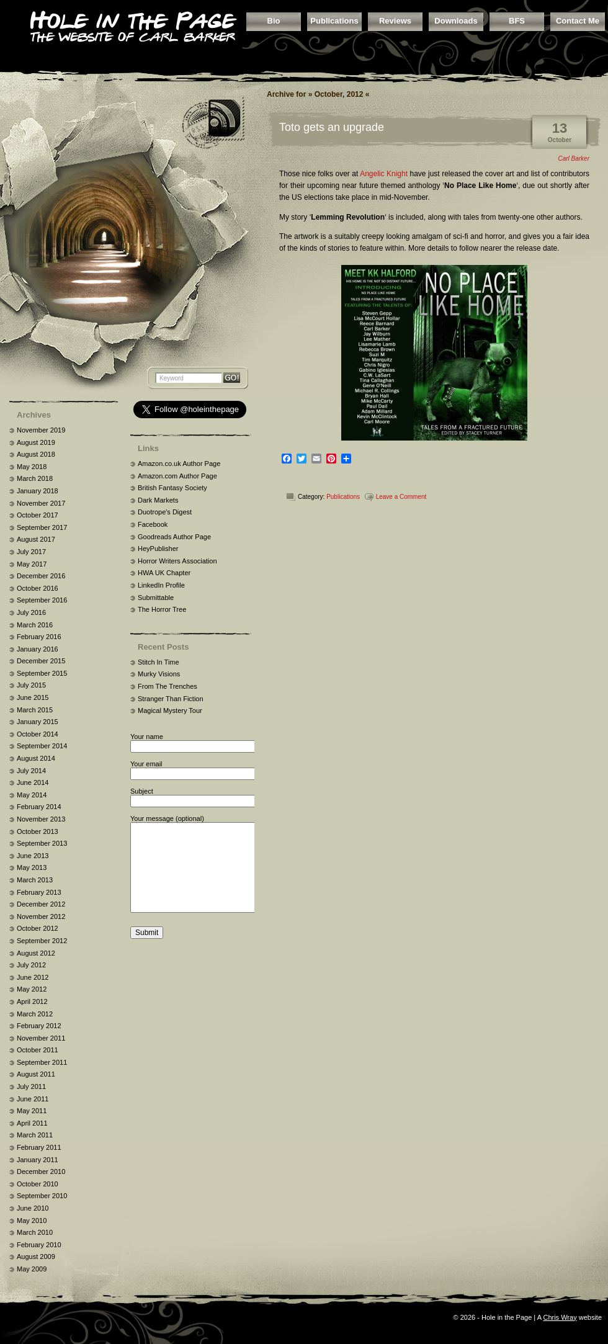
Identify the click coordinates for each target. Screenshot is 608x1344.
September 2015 (42, 673)
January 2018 (37, 491)
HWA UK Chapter (164, 572)
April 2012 (32, 1001)
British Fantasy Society (172, 487)
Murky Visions (159, 674)
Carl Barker (573, 158)
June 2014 (32, 782)
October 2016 (37, 588)
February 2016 (39, 636)
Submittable (156, 597)
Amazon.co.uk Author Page (179, 463)
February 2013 (39, 892)
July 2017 (31, 551)
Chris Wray (559, 1317)
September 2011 (42, 1062)
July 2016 (31, 612)
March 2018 (35, 478)
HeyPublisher (158, 548)
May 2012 (32, 989)
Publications (334, 20)
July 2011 (31, 1086)
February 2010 (39, 1244)
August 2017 (36, 539)
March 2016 (35, 625)
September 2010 (42, 1195)
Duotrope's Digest (165, 512)
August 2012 (36, 953)
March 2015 (35, 710)
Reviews (395, 20)
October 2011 (37, 1050)
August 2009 (36, 1256)
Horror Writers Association (177, 561)
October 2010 (37, 1184)
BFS (517, 20)
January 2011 (37, 1159)
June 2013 (32, 855)
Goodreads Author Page (174, 536)
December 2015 (41, 661)
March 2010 (35, 1232)
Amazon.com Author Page (177, 476)
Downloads (455, 20)
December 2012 (41, 904)
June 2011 (32, 1099)
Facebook (153, 524)
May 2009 (32, 1269)
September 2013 (42, 843)
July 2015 (31, 685)
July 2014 (31, 770)
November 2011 (41, 1038)
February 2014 (39, 806)
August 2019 (36, 442)
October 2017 (37, 515)
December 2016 (41, 576)
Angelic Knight (384, 173)
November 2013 (41, 819)
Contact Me (577, 20)
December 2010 (41, 1171)
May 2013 (32, 867)
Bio (273, 20)
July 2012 (31, 965)
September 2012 (42, 940)
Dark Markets (158, 500)
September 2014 (42, 746)
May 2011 (32, 1110)
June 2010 (32, 1208)
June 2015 (32, 697)
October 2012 (37, 928)
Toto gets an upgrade (331, 127)
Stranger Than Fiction (170, 698)
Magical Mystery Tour (170, 710)
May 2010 (32, 1220)
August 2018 (36, 454)
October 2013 (37, 831)
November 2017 (41, 503)
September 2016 (42, 600)
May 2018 (32, 466)
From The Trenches (167, 686)
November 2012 (41, 916)
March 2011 (35, 1135)
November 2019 (41, 430)
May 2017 (32, 564)
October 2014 (37, 734)
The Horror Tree (162, 609)
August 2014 (36, 758)
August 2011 (36, 1074)
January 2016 (37, 649)
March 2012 (35, 1014)
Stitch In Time (158, 662)
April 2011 (32, 1123)
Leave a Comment (401, 496)
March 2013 (35, 880)
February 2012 (39, 1025)
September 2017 (42, 527)
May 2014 (32, 795)
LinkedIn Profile (161, 585)
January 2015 (37, 721)
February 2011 (39, 1147)
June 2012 (32, 977)
